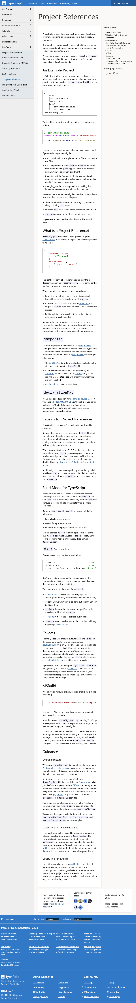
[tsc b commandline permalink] (40, 547)
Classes (4, 954)
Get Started (16, 9)
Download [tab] (32, 3)
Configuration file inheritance (55, 764)
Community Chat (117, 982)
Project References (11, 79)
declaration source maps (81, 396)
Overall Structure (113, 58)
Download (63, 977)
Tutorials (16, 30)
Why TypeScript (40, 991)
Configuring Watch (10, 90)
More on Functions (65, 928)
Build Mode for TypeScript (115, 45)
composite (109, 37)
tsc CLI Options (9, 73)
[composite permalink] (40, 338)
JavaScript (16, 47)
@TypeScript (90, 986)
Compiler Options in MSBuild (15, 63)
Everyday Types (8, 928)
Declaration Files (16, 41)
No (115, 73)
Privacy (4, 992)
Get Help (88, 977)
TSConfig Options (92, 941)
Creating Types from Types (42, 928)
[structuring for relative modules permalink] (40, 823)
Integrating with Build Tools (14, 84)
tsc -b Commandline (115, 48)
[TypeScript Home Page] (13, 3)
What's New (16, 36)
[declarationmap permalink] (40, 390)
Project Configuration (16, 52)
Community (38, 982)
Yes (108, 73)
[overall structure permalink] (40, 756)
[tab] (42, 3)
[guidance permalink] (40, 747)
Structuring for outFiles (116, 63)
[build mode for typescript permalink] (40, 485)
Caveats (108, 50)
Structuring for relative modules (119, 61)
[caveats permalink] (40, 629)
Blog (111, 977)
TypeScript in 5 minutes (67, 941)
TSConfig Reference (11, 68)
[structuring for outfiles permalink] (40, 853)
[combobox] (126, 3)
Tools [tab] (74, 3)
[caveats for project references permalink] (40, 416)
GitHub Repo (90, 982)
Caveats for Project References (117, 43)
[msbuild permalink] (40, 682)
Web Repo (114, 991)
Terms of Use (14, 992)
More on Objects (92, 928)
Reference (16, 20)
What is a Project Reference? (116, 35)
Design (61, 991)
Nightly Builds (8, 95)
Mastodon (114, 986)
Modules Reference (16, 25)
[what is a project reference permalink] (40, 230)
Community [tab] (64, 3)
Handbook (16, 14)
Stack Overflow (91, 991)
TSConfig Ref (39, 986)
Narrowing (6, 941)
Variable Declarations (39, 941)
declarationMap (111, 40)
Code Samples (65, 986)
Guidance (109, 56)
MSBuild (108, 53)
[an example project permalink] (40, 70)
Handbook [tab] (51, 3)
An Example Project (113, 32)
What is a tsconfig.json (12, 57)
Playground (63, 982)
